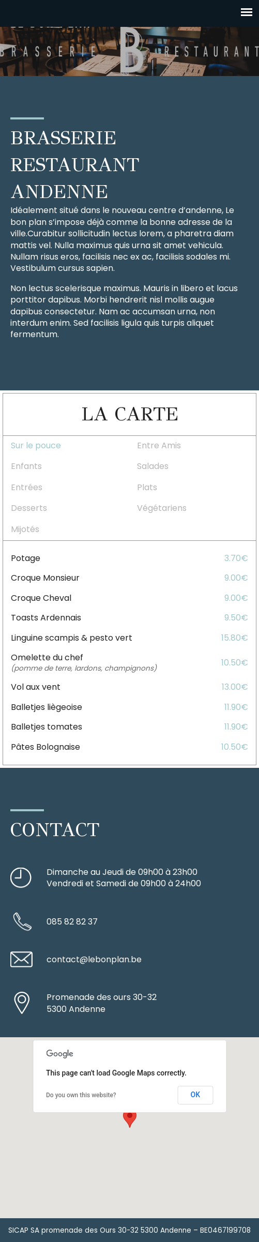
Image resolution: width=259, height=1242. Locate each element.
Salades (153, 466)
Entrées (26, 487)
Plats (147, 487)
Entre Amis (159, 445)
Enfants (26, 466)
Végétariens (162, 508)
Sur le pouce (36, 445)
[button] (129, 1118)
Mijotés (25, 529)
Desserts (29, 508)
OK (196, 1094)
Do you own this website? (81, 1095)
